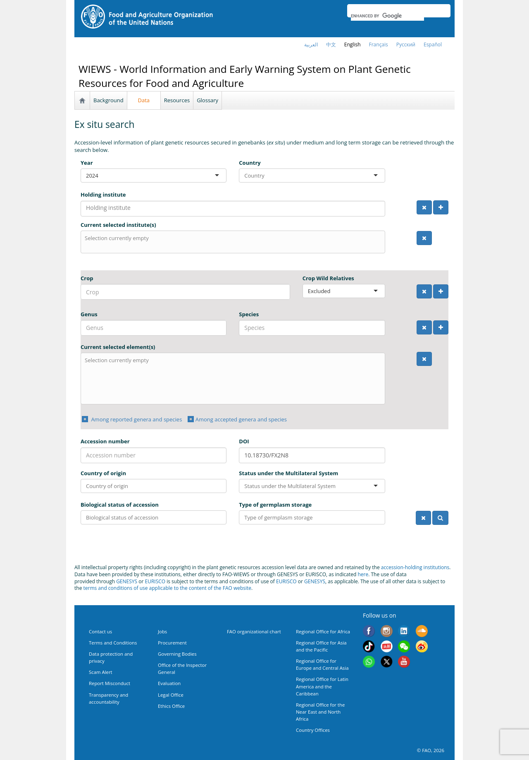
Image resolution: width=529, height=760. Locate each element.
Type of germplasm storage (275, 504)
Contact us (100, 631)
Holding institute (103, 194)
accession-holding (402, 567)
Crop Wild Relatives (328, 278)
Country (249, 162)
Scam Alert (100, 672)
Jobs (162, 631)
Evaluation (169, 683)
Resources (177, 100)
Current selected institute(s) (118, 224)
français (378, 44)
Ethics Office (171, 706)
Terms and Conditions (113, 643)
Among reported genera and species (136, 419)
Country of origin (103, 473)
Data (144, 100)
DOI (244, 441)
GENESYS (126, 581)
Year (87, 162)
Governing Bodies (177, 654)
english (352, 44)
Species (249, 314)
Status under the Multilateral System (288, 473)
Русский (405, 44)
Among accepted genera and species (241, 419)
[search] (387, 16)
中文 (331, 44)
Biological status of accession (120, 504)
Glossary (207, 100)
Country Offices (313, 730)
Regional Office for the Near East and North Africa (320, 712)
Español (433, 44)
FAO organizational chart (254, 631)
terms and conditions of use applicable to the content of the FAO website (167, 588)
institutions (437, 567)
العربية (311, 44)
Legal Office (170, 695)
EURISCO (155, 581)
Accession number (105, 441)
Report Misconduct (109, 683)
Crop (87, 278)
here (362, 574)
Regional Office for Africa (323, 631)
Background (108, 100)
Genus (89, 314)
